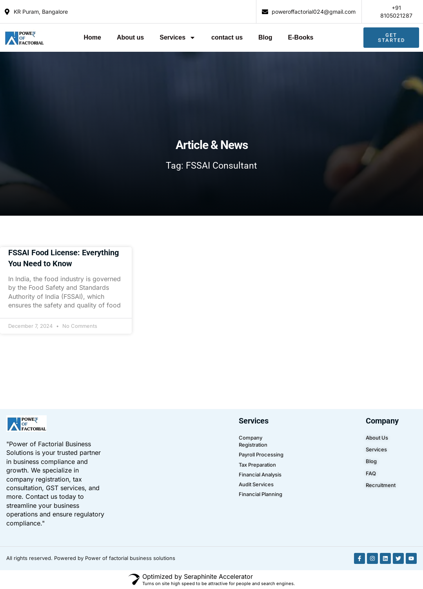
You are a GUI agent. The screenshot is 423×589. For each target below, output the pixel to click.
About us (130, 35)
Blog (265, 35)
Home (92, 35)
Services (178, 36)
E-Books (301, 35)
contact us (227, 35)
